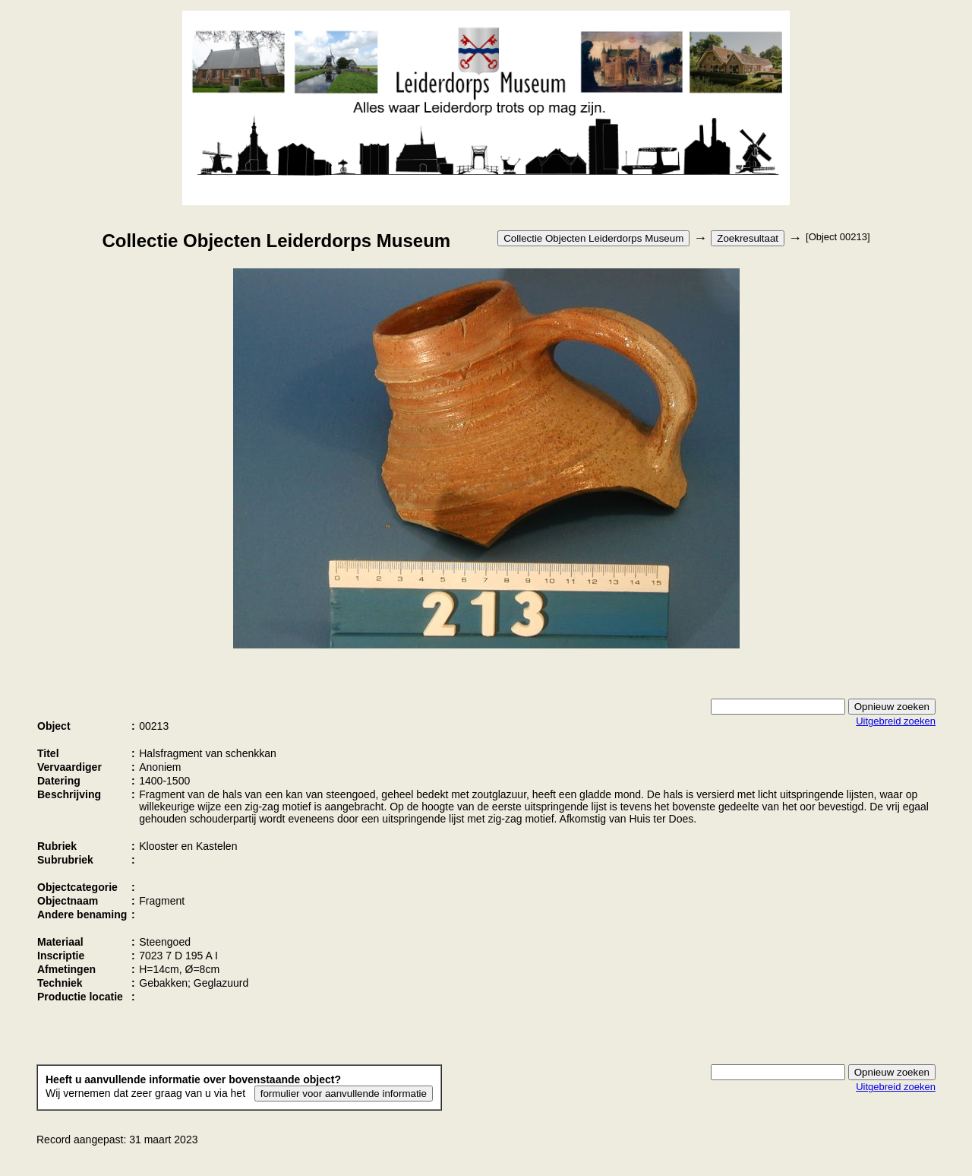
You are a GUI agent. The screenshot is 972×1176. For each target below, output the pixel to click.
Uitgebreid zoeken (896, 721)
